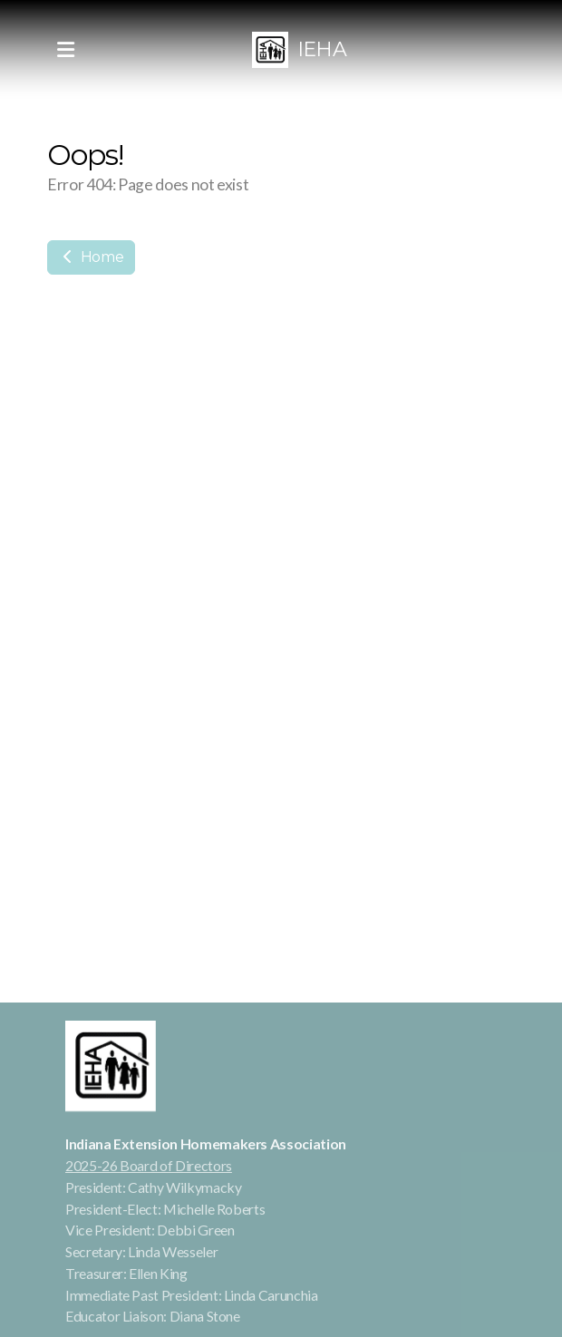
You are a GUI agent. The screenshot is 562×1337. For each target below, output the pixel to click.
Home (91, 257)
